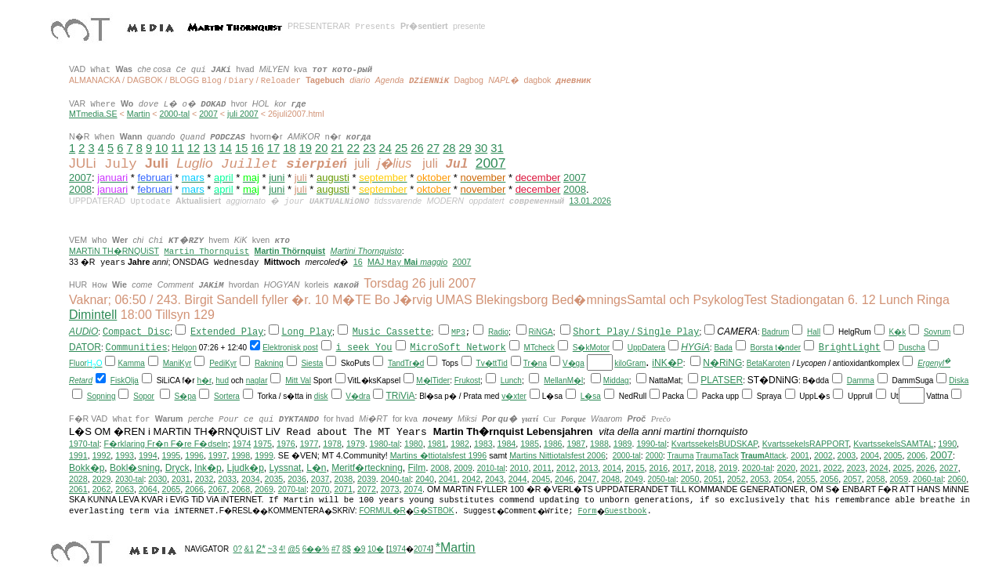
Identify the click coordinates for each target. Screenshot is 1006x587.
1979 (355, 443)
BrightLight (850, 347)
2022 (832, 468)
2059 (898, 479)
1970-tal (84, 443)
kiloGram (630, 363)
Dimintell (93, 314)
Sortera (227, 396)
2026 (925, 468)
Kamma (131, 363)
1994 (148, 455)
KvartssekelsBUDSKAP (714, 443)
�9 (359, 549)
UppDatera (646, 347)
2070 (320, 489)
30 (481, 148)
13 (209, 148)
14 (225, 148)
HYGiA (695, 347)
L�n (316, 467)
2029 (101, 479)
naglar (257, 380)
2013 (589, 468)
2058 (876, 479)
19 (305, 148)
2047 (587, 479)
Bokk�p (86, 467)
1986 (553, 443)
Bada (723, 347)
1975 (262, 443)
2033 (227, 479)
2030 (157, 479)
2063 (124, 489)
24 (385, 148)
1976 (286, 443)
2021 (809, 468)
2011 (542, 468)
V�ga (573, 363)
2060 (957, 479)
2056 (829, 479)
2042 (470, 479)
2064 (148, 489)
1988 (599, 443)
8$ (346, 549)
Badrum (775, 332)
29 (465, 148)
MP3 (458, 332)
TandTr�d (406, 363)
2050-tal (662, 479)
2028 (78, 479)
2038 (343, 479)
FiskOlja (124, 380)
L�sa (591, 396)
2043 (494, 479)
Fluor (78, 363)
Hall (813, 332)
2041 (448, 479)
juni (276, 177)
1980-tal (385, 443)
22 (353, 148)
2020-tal (757, 468)
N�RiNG (722, 362)
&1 (249, 549)
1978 (332, 443)
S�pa (186, 396)
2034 (250, 479)
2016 (659, 468)
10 (161, 148)
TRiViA (399, 395)
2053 (760, 479)
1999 (264, 455)
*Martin (456, 547)
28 (449, 148)
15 (241, 148)
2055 (806, 479)
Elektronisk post (290, 347)
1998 (241, 455)
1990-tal (651, 443)
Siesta (312, 363)
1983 (483, 443)
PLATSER (721, 380)
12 (193, 148)
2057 (852, 479)
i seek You (364, 347)
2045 (540, 479)
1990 (947, 443)
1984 (507, 443)
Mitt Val (298, 380)
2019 (727, 468)
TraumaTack (717, 455)
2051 (713, 479)
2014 (612, 468)
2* (261, 548)
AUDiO (83, 331)
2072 (366, 489)
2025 (902, 468)
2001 (800, 455)
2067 (217, 489)
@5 (294, 549)
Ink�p (208, 467)
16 (257, 148)
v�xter (514, 396)
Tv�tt (487, 363)
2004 (869, 455)
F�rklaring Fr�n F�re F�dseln (165, 443)
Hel (177, 347)
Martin (138, 113)
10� (375, 549)
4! (282, 549)
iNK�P (667, 362)
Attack (764, 455)
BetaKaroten (769, 363)
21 (337, 148)
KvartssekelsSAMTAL (893, 443)
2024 (879, 468)
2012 (565, 468)
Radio (498, 332)
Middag (616, 380)
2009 (463, 468)
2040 (424, 479)
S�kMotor (591, 347)
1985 (529, 443)
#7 (335, 549)
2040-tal (396, 479)
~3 (272, 549)
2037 (320, 479)
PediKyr (223, 363)
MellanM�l (563, 380)
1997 (217, 455)
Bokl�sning (135, 467)
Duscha (912, 347)
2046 (564, 479)
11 (178, 148)
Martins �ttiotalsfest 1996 (438, 455)
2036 (297, 479)
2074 (412, 489)
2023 (855, 468)
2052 (736, 479)
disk (321, 396)
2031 (181, 479)
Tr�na (535, 363)
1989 (622, 443)
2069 (264, 489)
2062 (101, 489)
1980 (413, 443)
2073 (390, 489)
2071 (343, 489)
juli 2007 (243, 113)
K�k (897, 332)
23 (369, 148)
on (192, 347)
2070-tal (292, 489)
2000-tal (175, 113)
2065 (171, 489)
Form (587, 511)
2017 (681, 468)
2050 (690, 479)
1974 (242, 443)
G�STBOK (434, 510)
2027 (948, 468)
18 (289, 148)
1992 (101, 455)
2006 (915, 455)
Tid (502, 363)
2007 (208, 113)
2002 (823, 455)
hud (222, 380)
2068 (240, 489)
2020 (786, 468)
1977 (309, 443)
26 (417, 148)
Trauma (680, 455)
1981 (437, 443)
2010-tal (491, 468)
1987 (575, 443)
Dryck (177, 467)
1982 (460, 443)
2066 (194, 489)
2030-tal (129, 479)
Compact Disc (136, 332)
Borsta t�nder (776, 347)
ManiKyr (177, 363)
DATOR (85, 347)
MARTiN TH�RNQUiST (114, 250)
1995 (171, 455)
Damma (860, 380)
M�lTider (433, 380)
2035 (274, 479)
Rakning (269, 363)
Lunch (511, 380)
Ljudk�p (244, 467)
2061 (78, 489)
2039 (366, 479)
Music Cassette (392, 332)
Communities (136, 347)
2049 (633, 479)
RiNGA (541, 332)
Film (417, 467)
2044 (517, 479)
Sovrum (937, 332)
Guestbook (626, 511)
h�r (204, 380)
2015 (635, 468)
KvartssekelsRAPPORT (805, 443)
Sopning (101, 396)
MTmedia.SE (93, 113)
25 (401, 148)
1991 (78, 455)
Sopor (143, 396)
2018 (705, 468)
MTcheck (539, 347)
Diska (958, 380)
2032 (204, 479)
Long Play (306, 332)
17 (273, 148)
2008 (80, 189)
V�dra (358, 396)
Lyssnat (286, 467)
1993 (124, 455)
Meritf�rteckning (367, 467)
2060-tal (928, 479)
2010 (519, 468)
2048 (610, 479)
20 (321, 148)
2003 (847, 455)
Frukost (467, 380)
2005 (893, 455)
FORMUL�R (382, 510)
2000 (654, 455)
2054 (782, 479)
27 (433, 148)
